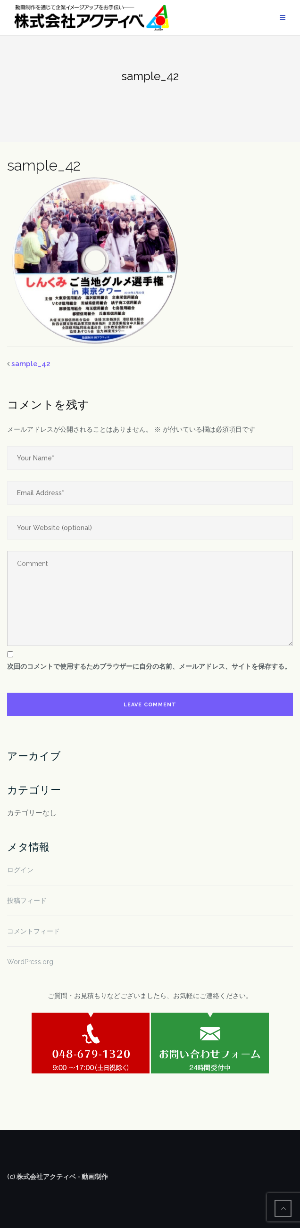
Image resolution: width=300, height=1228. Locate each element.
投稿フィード (27, 900)
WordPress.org (30, 962)
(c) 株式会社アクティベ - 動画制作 (57, 1176)
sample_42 (30, 364)
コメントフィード (33, 931)
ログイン (20, 870)
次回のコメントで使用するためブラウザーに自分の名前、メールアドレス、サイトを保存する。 (149, 666)
